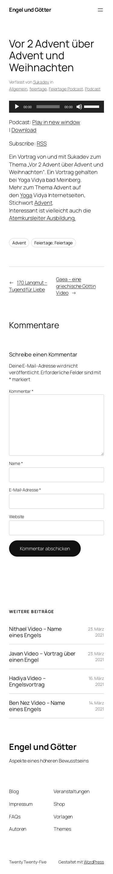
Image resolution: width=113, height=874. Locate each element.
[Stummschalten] (79, 107)
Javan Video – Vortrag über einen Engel (42, 656)
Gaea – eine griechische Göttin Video (76, 286)
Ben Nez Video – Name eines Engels (37, 706)
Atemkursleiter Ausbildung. (42, 218)
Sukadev (41, 82)
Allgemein (18, 89)
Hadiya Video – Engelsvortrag (27, 681)
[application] (56, 107)
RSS (42, 143)
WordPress (94, 862)
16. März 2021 (96, 681)
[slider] (48, 106)
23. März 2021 (96, 632)
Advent (43, 202)
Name (16, 463)
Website (16, 516)
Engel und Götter (30, 9)
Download (23, 129)
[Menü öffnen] (100, 10)
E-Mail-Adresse (25, 490)
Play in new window (56, 122)
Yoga (26, 195)
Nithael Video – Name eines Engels (35, 632)
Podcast (92, 89)
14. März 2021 (96, 706)
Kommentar (21, 391)
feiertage (38, 89)
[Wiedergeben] (17, 107)
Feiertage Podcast (66, 89)
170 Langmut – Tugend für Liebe (28, 286)
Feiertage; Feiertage (53, 243)
